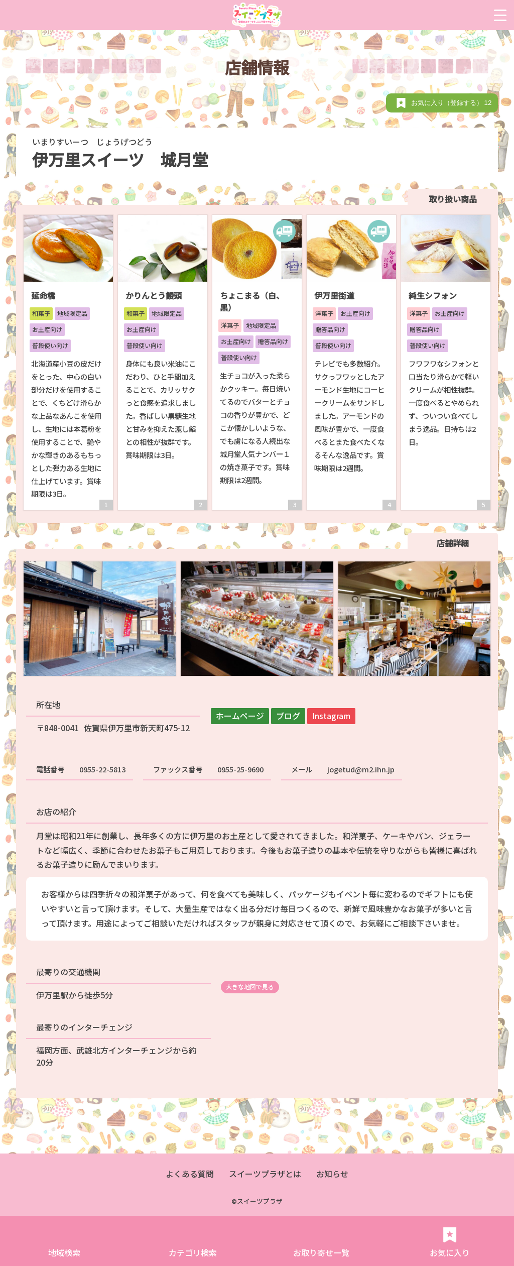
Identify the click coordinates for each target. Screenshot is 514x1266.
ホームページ (240, 716)
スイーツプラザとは (265, 1174)
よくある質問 (190, 1174)
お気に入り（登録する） (452, 102)
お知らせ (332, 1174)
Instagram (331, 716)
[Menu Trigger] (500, 15)
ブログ (288, 716)
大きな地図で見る (250, 986)
